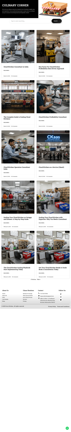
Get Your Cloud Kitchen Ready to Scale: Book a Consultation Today (53, 268)
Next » (38, 279)
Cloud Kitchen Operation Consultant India (17, 168)
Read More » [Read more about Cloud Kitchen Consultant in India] (6, 70)
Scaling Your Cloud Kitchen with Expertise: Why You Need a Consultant (53, 218)
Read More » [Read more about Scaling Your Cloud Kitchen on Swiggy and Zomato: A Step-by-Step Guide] (6, 222)
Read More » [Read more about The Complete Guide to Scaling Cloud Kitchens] (6, 122)
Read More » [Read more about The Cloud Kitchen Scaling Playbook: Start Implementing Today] (6, 273)
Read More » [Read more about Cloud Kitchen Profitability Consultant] (42, 120)
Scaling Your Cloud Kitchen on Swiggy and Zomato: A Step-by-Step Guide (18, 218)
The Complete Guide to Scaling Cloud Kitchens (17, 118)
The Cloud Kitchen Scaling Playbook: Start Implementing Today (17, 268)
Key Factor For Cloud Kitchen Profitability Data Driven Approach (51, 68)
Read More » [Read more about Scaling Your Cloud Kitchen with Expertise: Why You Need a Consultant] (42, 222)
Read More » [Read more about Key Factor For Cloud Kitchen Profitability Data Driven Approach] (42, 72)
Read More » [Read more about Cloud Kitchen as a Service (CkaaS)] (42, 170)
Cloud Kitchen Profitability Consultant (53, 117)
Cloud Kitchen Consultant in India (16, 67)
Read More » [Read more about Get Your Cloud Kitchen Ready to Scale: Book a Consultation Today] (42, 273)
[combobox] (30, 21)
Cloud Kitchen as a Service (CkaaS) (51, 167)
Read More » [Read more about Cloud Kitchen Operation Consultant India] (6, 172)
